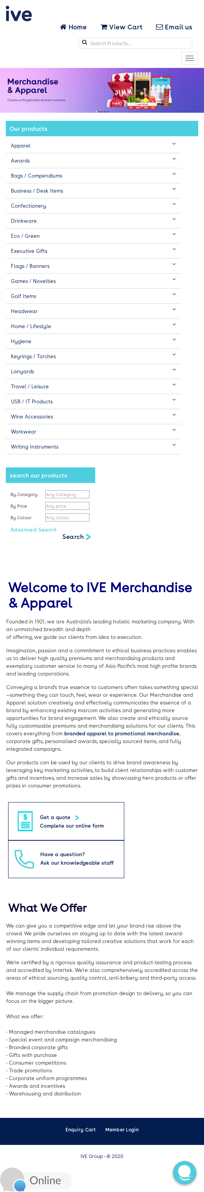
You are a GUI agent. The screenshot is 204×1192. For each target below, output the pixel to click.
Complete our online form (72, 825)
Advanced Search (33, 529)
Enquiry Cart (80, 1129)
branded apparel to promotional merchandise (121, 733)
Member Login (122, 1129)
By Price (19, 506)
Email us (174, 26)
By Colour (21, 517)
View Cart (121, 26)
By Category (24, 494)
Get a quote (56, 817)
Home (74, 26)
